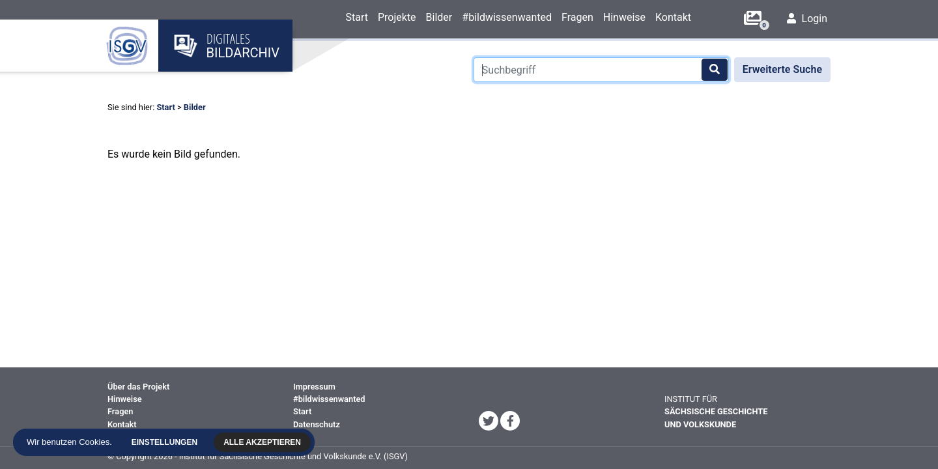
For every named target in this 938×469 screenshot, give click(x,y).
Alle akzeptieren (263, 442)
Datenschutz (316, 424)
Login (807, 18)
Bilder (439, 17)
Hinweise (624, 17)
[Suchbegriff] (601, 69)
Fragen (577, 17)
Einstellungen (165, 442)
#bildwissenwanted (507, 17)
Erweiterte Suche (782, 69)
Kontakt (673, 17)
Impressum (314, 386)
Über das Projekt (138, 386)
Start (356, 17)
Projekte (397, 17)
